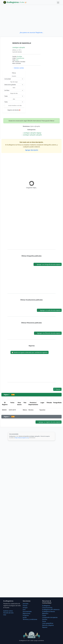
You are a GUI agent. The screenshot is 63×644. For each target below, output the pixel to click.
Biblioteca (45, 613)
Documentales (27, 611)
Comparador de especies (50, 617)
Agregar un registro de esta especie (48, 422)
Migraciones (26, 613)
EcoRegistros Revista (48, 611)
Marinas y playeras (48, 625)
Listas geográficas (47, 623)
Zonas (44, 621)
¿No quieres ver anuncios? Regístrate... (31, 32)
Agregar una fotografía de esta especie (48, 264)
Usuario (14, 76)
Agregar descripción (31, 150)
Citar (4, 615)
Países (44, 615)
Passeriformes (20, 58)
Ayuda (25, 617)
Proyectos (26, 615)
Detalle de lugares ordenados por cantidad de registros (29, 352)
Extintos (44, 619)
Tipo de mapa (14, 82)
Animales (25, 603)
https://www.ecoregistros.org (22, 437)
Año (14, 99)
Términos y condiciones (30, 619)
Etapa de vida (14, 93)
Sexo (14, 87)
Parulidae (19, 56)
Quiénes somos (8, 611)
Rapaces (44, 627)
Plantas (25, 605)
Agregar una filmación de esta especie (48, 333)
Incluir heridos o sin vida (15, 105)
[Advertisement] (31, 18)
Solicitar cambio (18, 68)
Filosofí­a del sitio (8, 613)
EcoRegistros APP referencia (50, 609)
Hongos (25, 607)
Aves (17, 60)
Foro (24, 609)
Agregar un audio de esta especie (49, 310)
